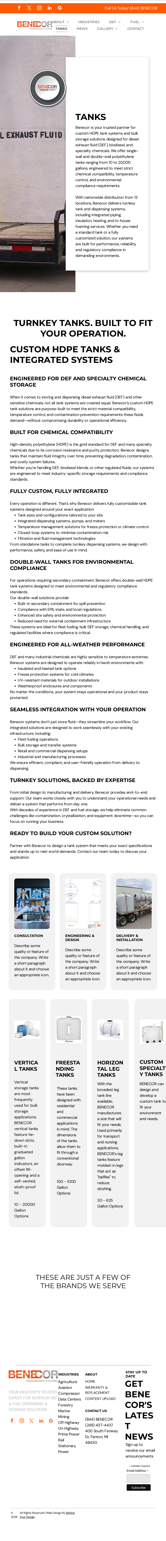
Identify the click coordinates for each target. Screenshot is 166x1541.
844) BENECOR (99, 1419)
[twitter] (29, 8)
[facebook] (19, 8)
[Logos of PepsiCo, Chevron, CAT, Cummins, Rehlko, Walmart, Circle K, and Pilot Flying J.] (83, 1321)
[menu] (156, 17)
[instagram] (39, 8)
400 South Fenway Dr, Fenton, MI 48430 (101, 1436)
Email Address (138, 1471)
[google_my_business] (59, 8)
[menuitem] (60, 22)
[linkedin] (49, 8)
